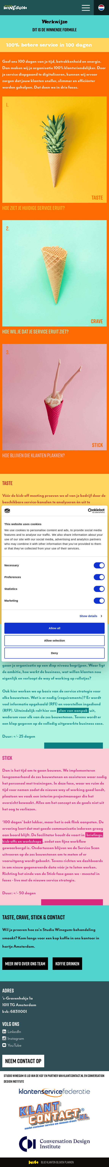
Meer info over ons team (25, 963)
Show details (88, 616)
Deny (54, 653)
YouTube (12, 1045)
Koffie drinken (67, 963)
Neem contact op (23, 1061)
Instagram (13, 1038)
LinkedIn (11, 1031)
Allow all (54, 628)
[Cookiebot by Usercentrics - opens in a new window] (88, 510)
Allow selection (54, 640)
